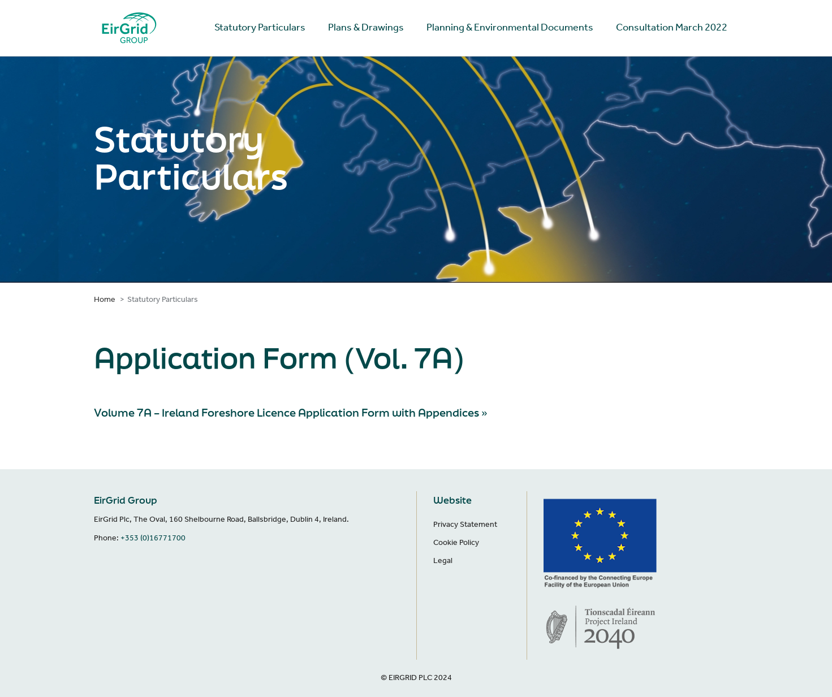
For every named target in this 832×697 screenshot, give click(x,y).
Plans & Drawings (366, 27)
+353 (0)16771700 (153, 538)
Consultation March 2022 (671, 27)
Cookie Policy (456, 542)
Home (104, 299)
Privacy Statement (465, 524)
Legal (442, 560)
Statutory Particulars (259, 27)
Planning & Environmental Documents (509, 27)
